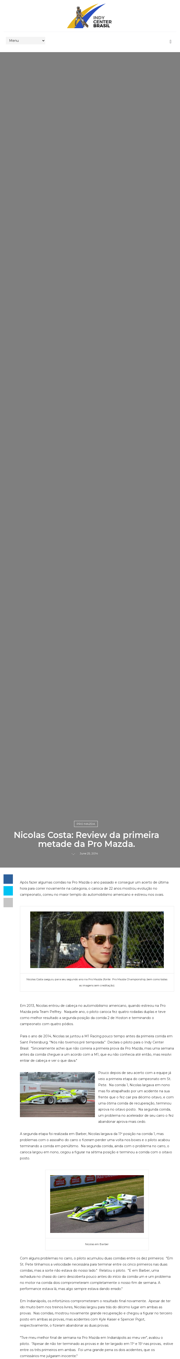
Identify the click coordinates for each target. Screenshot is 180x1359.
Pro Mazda (86, 824)
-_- (73, 853)
